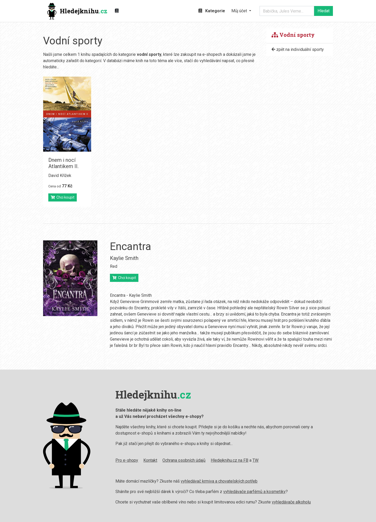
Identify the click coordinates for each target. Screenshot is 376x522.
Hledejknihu (77, 11)
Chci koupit (62, 197)
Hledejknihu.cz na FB (229, 460)
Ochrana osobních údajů (183, 460)
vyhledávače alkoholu (291, 502)
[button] (241, 11)
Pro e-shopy (126, 460)
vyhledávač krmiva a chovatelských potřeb (219, 481)
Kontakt (150, 460)
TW (255, 460)
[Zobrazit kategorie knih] (116, 11)
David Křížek (59, 175)
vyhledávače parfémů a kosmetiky (254, 491)
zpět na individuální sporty (298, 49)
